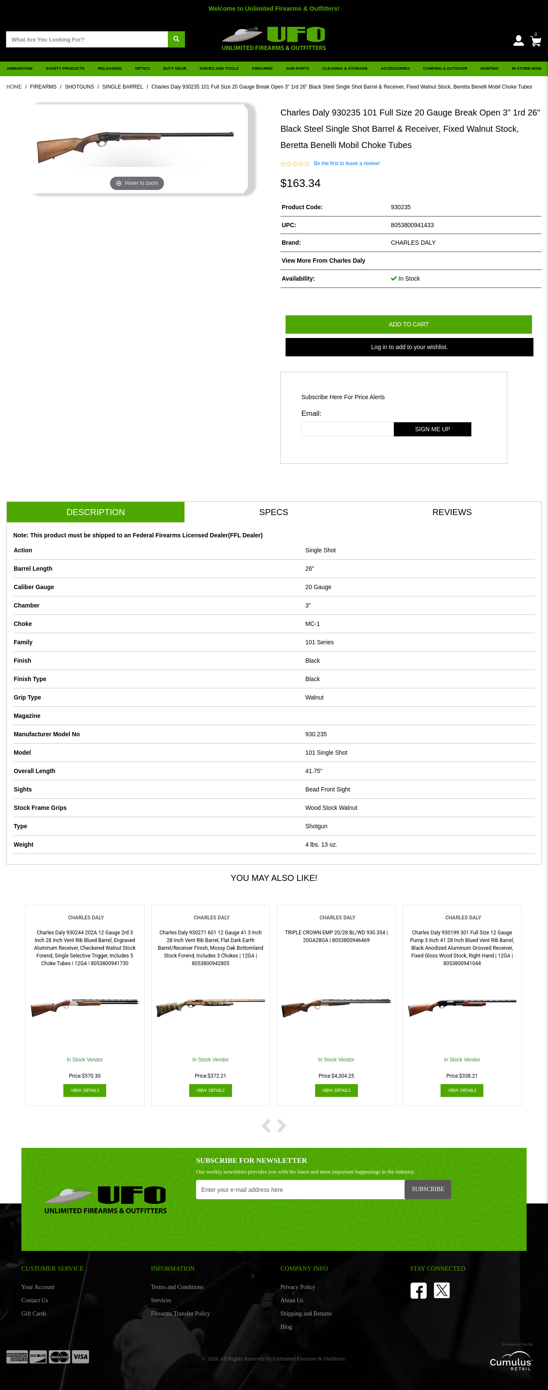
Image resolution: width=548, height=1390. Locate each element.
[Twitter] (441, 1289)
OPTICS (142, 68)
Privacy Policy (298, 1287)
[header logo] (273, 35)
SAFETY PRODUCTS (65, 68)
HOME (14, 87)
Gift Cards (33, 1313)
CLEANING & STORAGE (345, 68)
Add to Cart (409, 324)
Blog (286, 1327)
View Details (85, 1090)
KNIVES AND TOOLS (219, 68)
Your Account (37, 1287)
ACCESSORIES (395, 68)
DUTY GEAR (174, 68)
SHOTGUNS (79, 87)
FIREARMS (262, 68)
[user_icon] (518, 41)
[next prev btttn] (266, 1124)
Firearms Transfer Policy (180, 1313)
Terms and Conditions (177, 1287)
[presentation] (261, 1220)
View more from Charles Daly (323, 260)
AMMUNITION (20, 68)
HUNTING (489, 68)
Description (95, 512)
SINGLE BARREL (122, 87)
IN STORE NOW (527, 68)
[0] (536, 39)
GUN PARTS (297, 68)
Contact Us (34, 1300)
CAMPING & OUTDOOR (445, 68)
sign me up (432, 429)
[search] (176, 39)
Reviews (452, 512)
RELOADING (110, 68)
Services (161, 1300)
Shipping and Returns (306, 1313)
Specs (274, 512)
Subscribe (428, 1189)
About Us (292, 1300)
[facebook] (418, 1289)
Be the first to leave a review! (347, 163)
